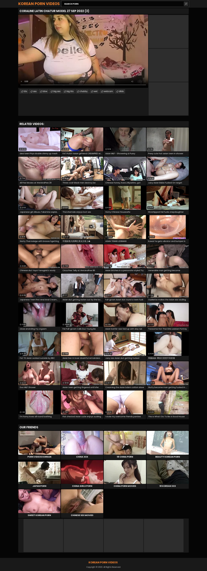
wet (96, 91)
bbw (45, 91)
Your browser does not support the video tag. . (83, 51)
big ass (56, 91)
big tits (70, 91)
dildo (121, 91)
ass (35, 91)
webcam (108, 91)
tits (25, 91)
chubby (84, 91)
